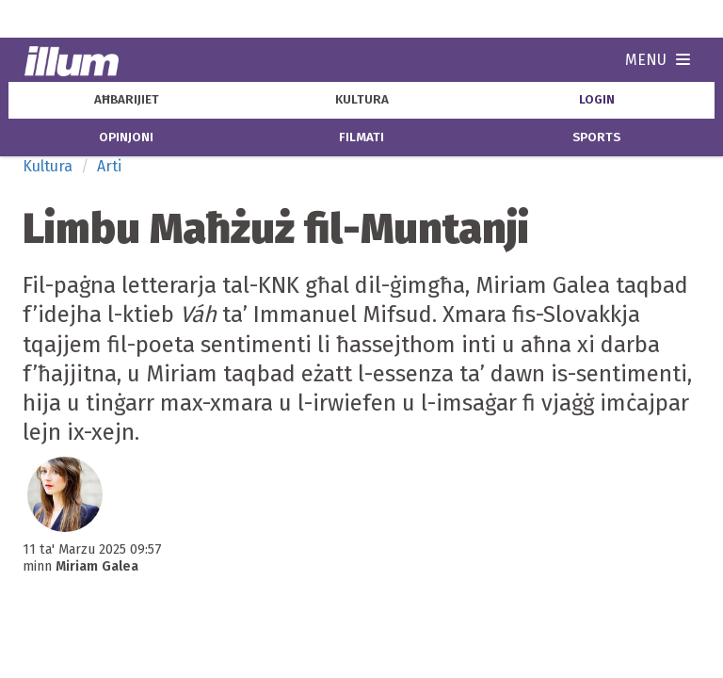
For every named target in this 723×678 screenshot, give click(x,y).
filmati (361, 137)
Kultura (47, 166)
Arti (109, 166)
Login (597, 99)
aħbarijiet (126, 99)
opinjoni (126, 137)
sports (596, 137)
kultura (362, 99)
